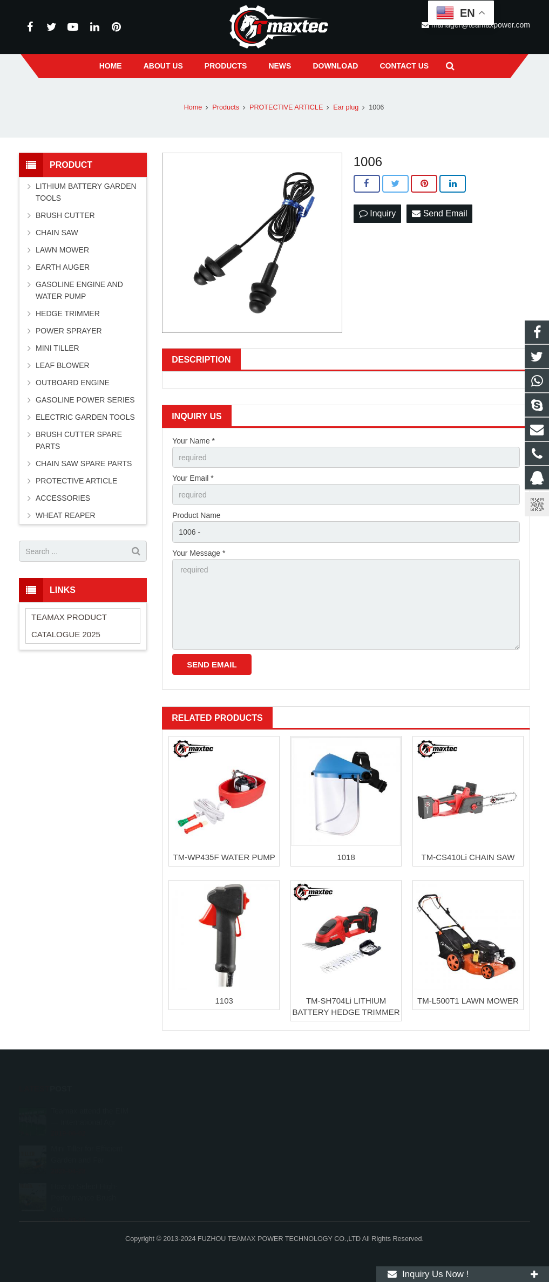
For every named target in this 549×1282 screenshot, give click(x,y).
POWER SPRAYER (69, 330)
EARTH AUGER (63, 267)
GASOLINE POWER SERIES (85, 399)
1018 (346, 857)
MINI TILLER (57, 348)
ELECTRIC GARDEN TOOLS (85, 417)
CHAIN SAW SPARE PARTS (84, 463)
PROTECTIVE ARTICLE (76, 480)
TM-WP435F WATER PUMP (224, 857)
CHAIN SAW (57, 232)
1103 (224, 1000)
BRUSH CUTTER (65, 215)
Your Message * (198, 553)
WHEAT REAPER (66, 515)
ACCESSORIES (63, 498)
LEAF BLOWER (63, 365)
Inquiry (377, 213)
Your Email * (193, 478)
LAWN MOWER (62, 250)
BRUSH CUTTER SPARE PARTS (79, 440)
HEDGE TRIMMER (68, 313)
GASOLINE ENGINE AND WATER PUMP (79, 290)
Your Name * (193, 441)
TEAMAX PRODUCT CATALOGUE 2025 (69, 625)
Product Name (196, 515)
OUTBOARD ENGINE (73, 382)
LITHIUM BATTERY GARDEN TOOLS (86, 192)
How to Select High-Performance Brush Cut (84, 1189)
